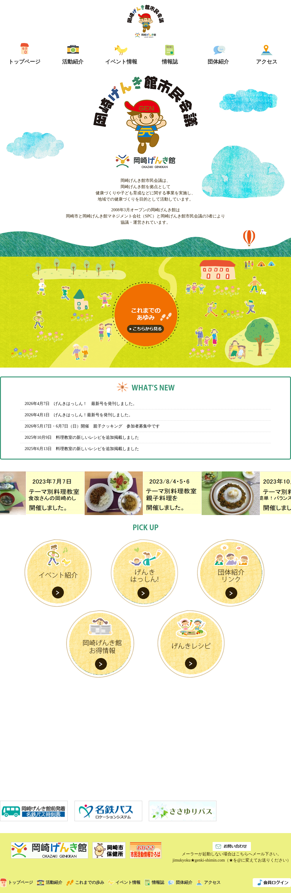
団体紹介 (180, 882)
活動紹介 (49, 882)
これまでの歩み (85, 882)
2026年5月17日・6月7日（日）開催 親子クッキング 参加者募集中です (92, 426)
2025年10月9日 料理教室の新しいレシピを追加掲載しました (82, 437)
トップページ (16, 882)
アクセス (208, 882)
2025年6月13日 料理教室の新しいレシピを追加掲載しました (82, 449)
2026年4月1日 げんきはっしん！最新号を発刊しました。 (79, 415)
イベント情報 (124, 882)
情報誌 (154, 882)
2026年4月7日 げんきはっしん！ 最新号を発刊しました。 (81, 403)
